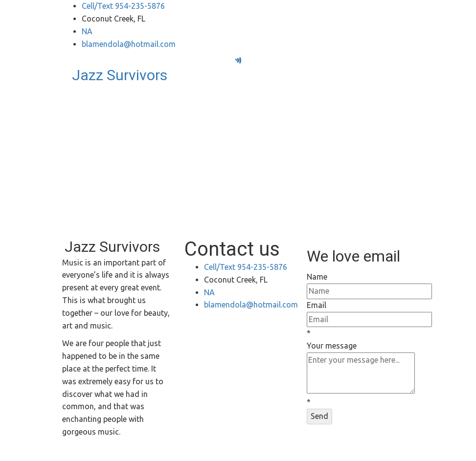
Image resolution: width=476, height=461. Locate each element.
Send (319, 416)
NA (87, 31)
